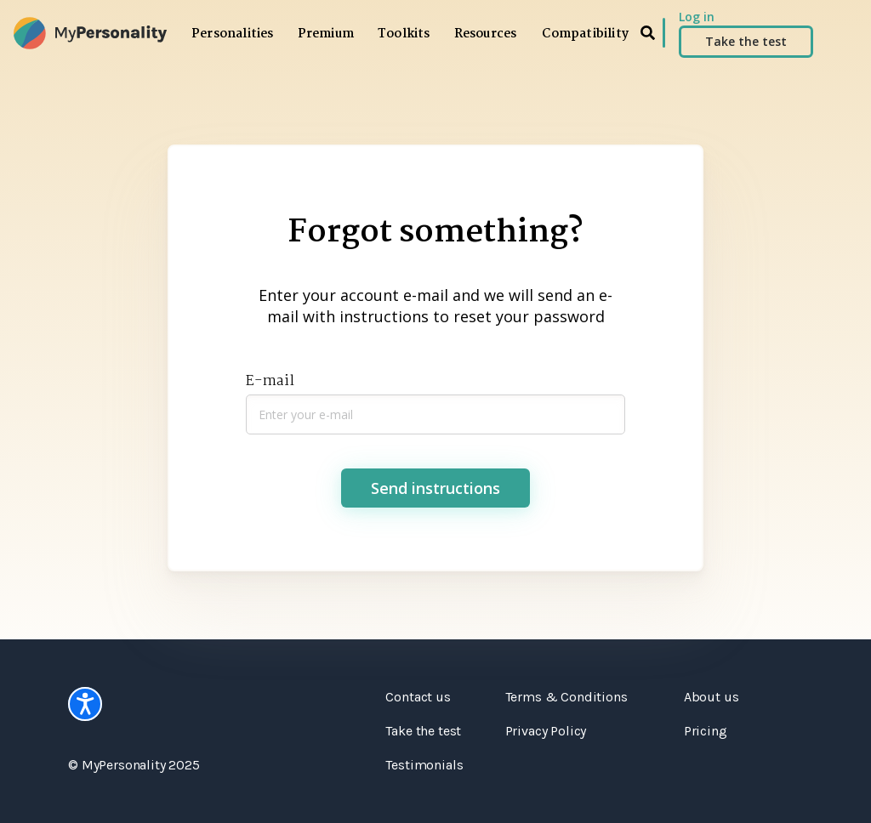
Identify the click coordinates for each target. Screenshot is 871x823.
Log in (696, 17)
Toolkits (404, 34)
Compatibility (585, 34)
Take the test (746, 41)
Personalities (232, 34)
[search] (648, 33)
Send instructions (435, 488)
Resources (485, 34)
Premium (326, 34)
